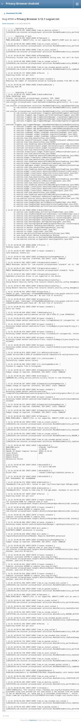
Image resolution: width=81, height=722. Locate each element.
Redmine (33, 720)
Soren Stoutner (8, 23)
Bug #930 (8, 19)
